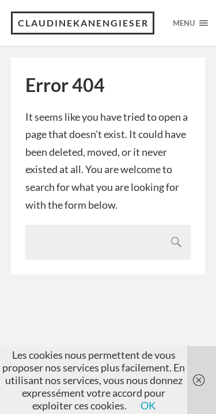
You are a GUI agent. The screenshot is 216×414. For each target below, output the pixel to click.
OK (148, 405)
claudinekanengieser (83, 22)
